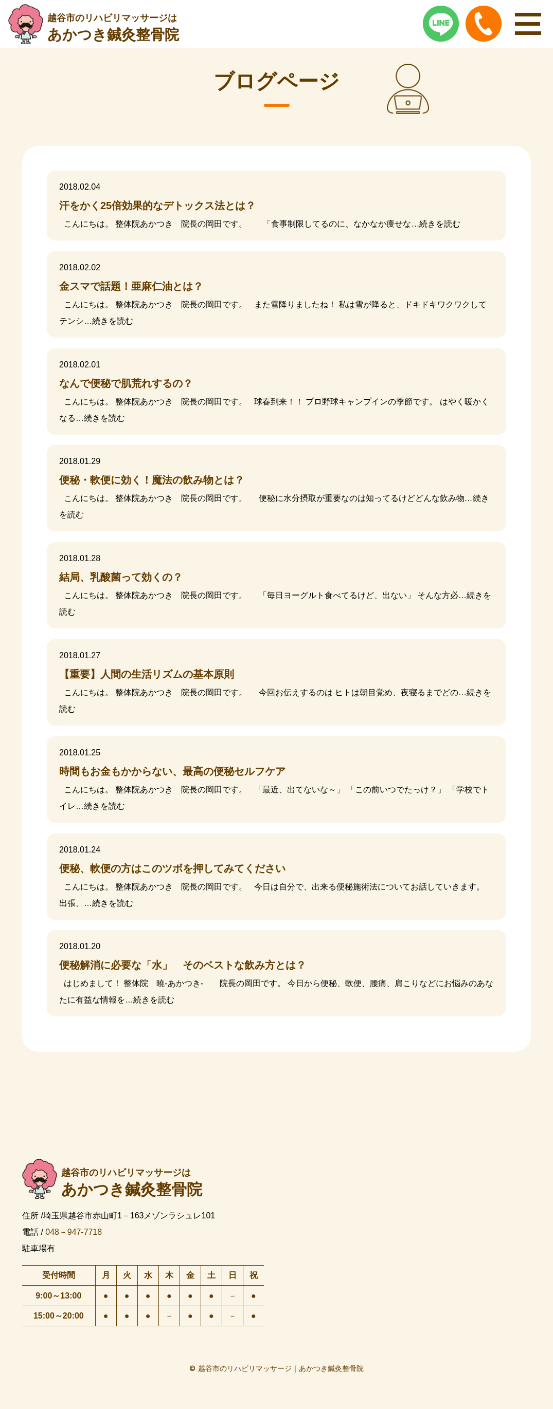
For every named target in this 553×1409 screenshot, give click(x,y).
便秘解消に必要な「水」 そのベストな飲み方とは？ (182, 965)
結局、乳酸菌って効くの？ (121, 577)
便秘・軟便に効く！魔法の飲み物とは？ (151, 480)
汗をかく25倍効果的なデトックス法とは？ (157, 205)
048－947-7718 (73, 1232)
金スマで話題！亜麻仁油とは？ (131, 286)
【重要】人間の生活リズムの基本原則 (146, 674)
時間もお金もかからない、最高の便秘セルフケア (172, 771)
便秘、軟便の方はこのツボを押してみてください (172, 868)
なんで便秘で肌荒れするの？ (126, 383)
